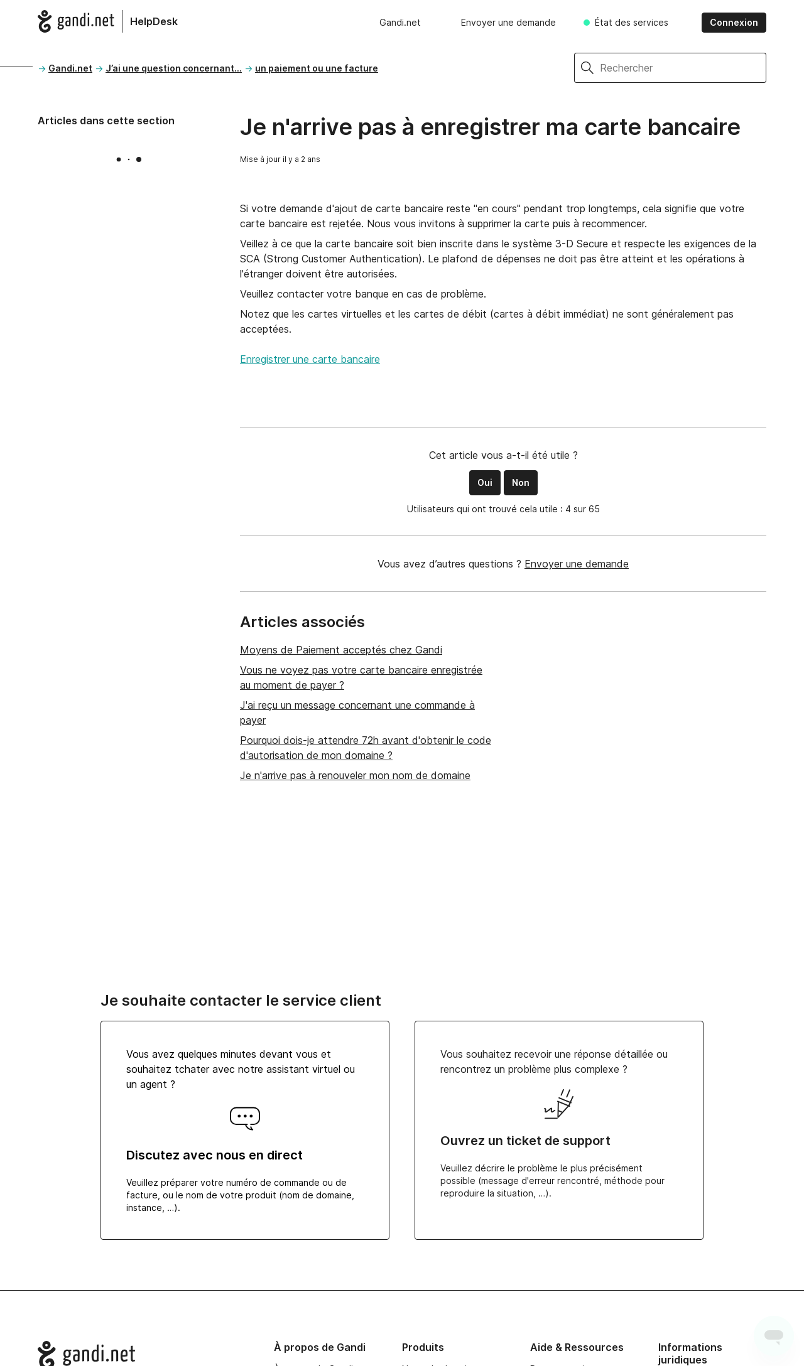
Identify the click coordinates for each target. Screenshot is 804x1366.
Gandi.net (400, 22)
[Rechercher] (683, 68)
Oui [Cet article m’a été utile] (484, 482)
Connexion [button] (734, 22)
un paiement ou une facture (316, 68)
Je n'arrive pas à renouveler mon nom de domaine (355, 775)
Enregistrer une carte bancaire (310, 359)
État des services (631, 22)
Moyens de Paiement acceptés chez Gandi (341, 649)
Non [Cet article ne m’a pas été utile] (521, 482)
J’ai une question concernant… (174, 68)
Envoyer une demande (508, 22)
